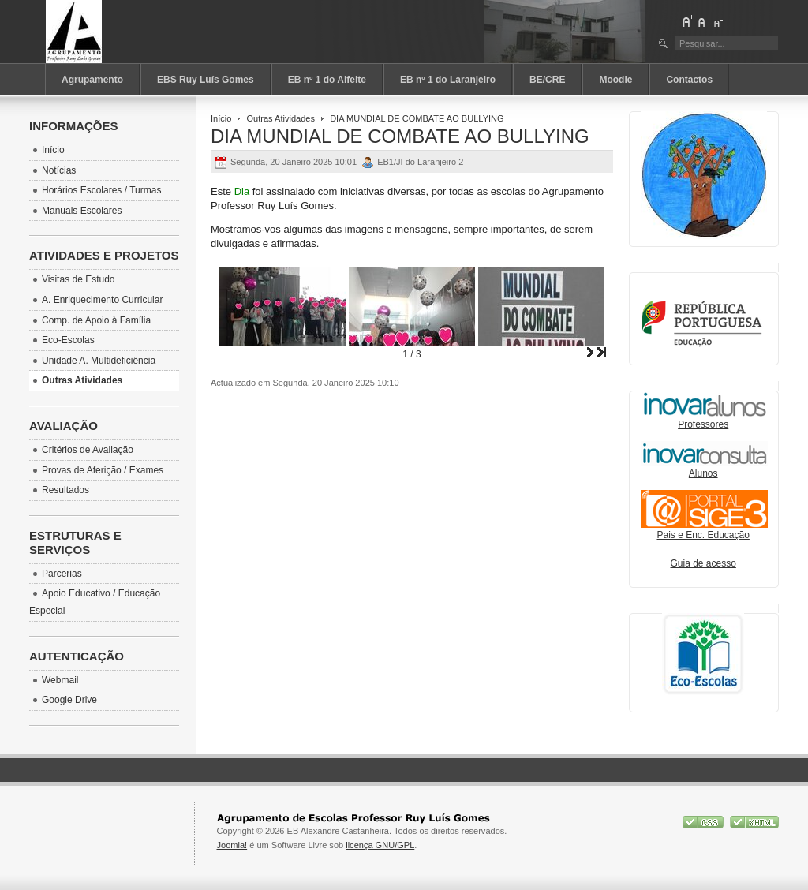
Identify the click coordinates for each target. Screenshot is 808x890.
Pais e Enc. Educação (704, 529)
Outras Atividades (281, 118)
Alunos (703, 473)
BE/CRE (547, 79)
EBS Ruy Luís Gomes (205, 79)
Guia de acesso (703, 563)
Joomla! (232, 845)
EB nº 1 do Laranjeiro (448, 79)
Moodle (615, 79)
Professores (704, 419)
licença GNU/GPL (380, 845)
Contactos (689, 79)
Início (221, 118)
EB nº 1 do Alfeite (327, 79)
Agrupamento (92, 79)
